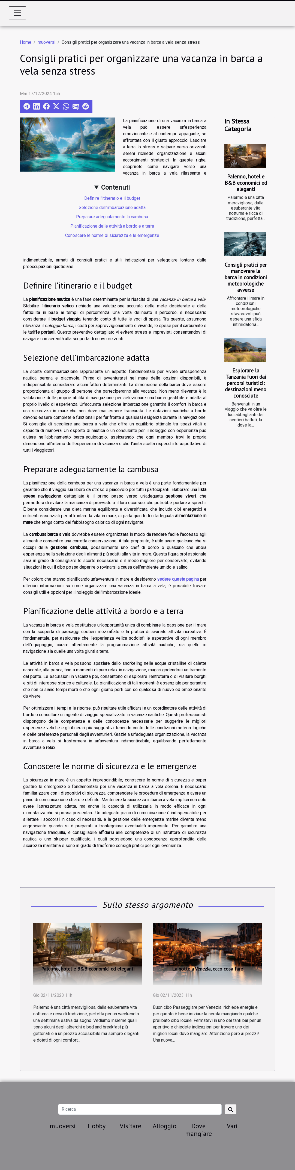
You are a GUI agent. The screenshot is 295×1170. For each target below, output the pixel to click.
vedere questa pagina (178, 579)
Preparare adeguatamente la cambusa (112, 216)
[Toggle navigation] (17, 12)
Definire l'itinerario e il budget (112, 198)
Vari (232, 1126)
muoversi (46, 42)
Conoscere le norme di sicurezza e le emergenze (112, 235)
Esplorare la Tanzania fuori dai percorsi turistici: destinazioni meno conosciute (245, 383)
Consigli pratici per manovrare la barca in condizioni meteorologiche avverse (246, 277)
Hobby (97, 1126)
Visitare (130, 1126)
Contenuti (115, 187)
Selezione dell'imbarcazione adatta (112, 207)
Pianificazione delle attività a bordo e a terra (112, 226)
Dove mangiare (198, 1130)
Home (25, 42)
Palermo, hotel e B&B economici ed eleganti (246, 182)
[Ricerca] (139, 1109)
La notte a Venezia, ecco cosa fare (207, 969)
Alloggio (164, 1126)
